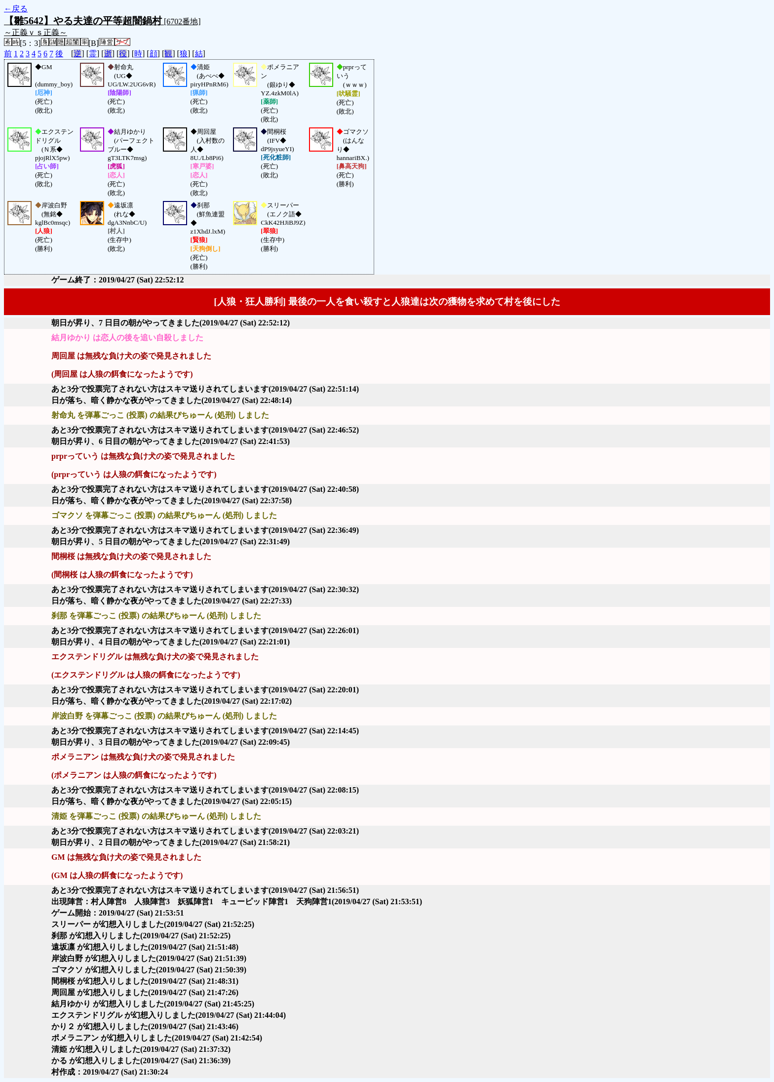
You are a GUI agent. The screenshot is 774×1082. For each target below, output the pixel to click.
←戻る (16, 8)
